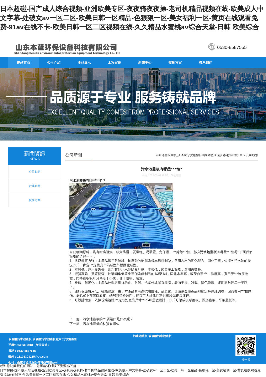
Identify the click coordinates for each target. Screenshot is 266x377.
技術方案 (175, 62)
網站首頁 (23, 62)
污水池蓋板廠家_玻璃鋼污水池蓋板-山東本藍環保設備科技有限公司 (199, 155)
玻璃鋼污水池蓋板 (20, 339)
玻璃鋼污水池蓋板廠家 (47, 339)
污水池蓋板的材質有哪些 (101, 324)
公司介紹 (53, 62)
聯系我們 (205, 62)
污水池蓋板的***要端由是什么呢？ (108, 319)
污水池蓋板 (69, 339)
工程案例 (114, 62)
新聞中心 (144, 62)
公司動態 (252, 155)
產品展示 (84, 62)
